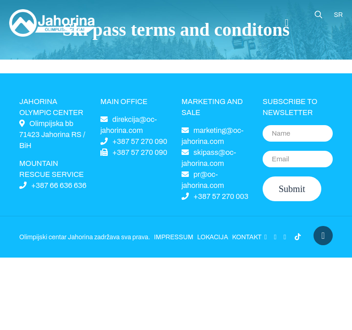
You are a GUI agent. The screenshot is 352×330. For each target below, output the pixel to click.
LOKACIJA (212, 237)
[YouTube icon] (275, 237)
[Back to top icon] (323, 235)
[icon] (298, 237)
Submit (292, 189)
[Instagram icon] (284, 237)
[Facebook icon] (265, 237)
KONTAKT (246, 237)
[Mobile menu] (286, 23)
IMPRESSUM (173, 237)
